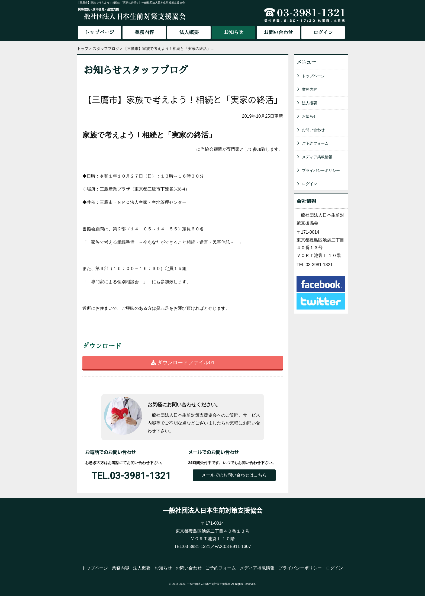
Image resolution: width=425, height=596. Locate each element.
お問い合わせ (278, 32)
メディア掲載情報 (317, 157)
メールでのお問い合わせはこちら (234, 475)
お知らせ (309, 116)
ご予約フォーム (315, 143)
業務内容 (144, 32)
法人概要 (189, 32)
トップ (82, 49)
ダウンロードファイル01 (183, 362)
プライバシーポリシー (321, 170)
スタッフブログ (106, 49)
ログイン (323, 32)
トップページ (99, 32)
